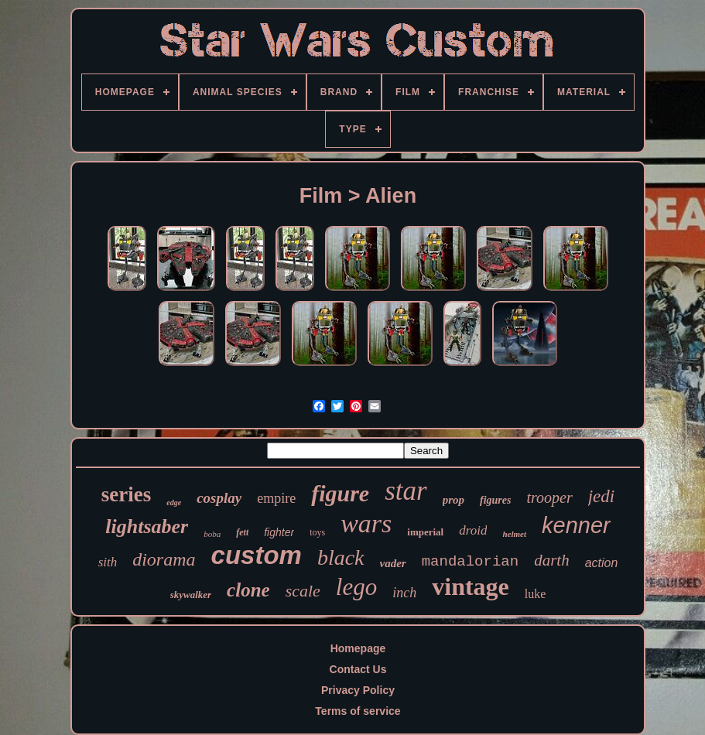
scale (303, 590)
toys (317, 532)
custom (256, 555)
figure (340, 493)
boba (212, 533)
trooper (549, 497)
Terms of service (357, 711)
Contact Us (358, 669)
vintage (470, 586)
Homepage (358, 648)
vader (393, 563)
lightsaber (146, 526)
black (340, 557)
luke (535, 593)
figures (495, 500)
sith (108, 562)
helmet (514, 533)
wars (366, 523)
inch (404, 592)
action (601, 562)
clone (248, 589)
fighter (279, 532)
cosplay (219, 498)
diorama (163, 559)
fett (242, 532)
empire (276, 498)
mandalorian (470, 561)
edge (173, 502)
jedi (601, 496)
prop (453, 500)
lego (356, 586)
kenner (576, 525)
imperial (425, 532)
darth (552, 560)
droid (473, 530)
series (126, 494)
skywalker (190, 594)
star (405, 491)
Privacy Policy (358, 690)
